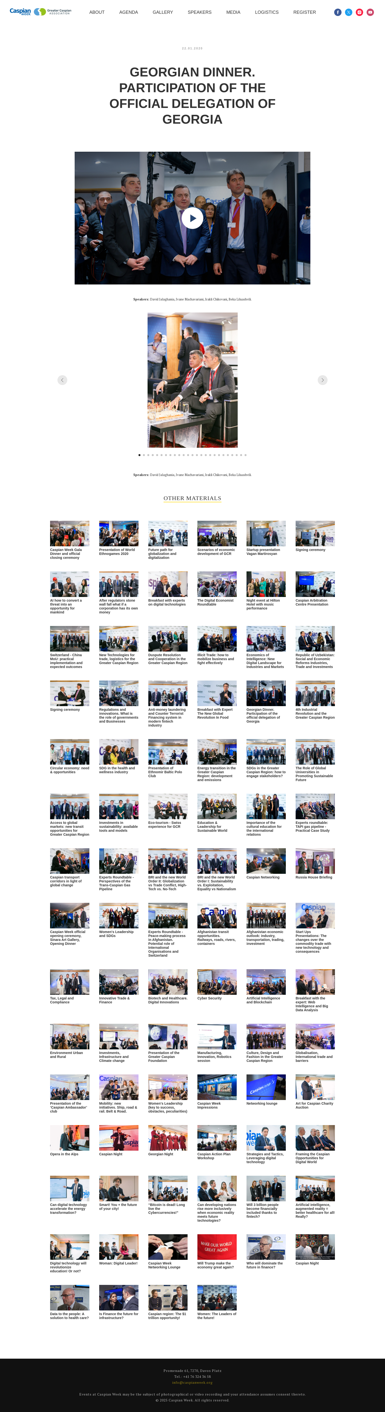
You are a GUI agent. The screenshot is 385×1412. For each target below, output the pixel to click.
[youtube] (370, 12)
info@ (177, 1382)
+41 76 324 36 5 (196, 1376)
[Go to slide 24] (241, 455)
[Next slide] (323, 380)
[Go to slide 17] (210, 455)
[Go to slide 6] (162, 455)
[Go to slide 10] (179, 455)
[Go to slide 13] (192, 455)
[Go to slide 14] (197, 455)
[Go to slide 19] (219, 455)
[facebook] (338, 12)
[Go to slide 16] (206, 455)
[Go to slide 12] (188, 455)
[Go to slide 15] (201, 455)
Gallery (163, 12)
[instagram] (359, 12)
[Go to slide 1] (139, 455)
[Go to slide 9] (175, 455)
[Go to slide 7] (166, 455)
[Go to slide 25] (246, 455)
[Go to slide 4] (153, 455)
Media (233, 12)
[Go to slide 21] (228, 455)
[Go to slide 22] (232, 455)
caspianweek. (194, 1382)
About (97, 12)
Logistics (267, 12)
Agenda (128, 12)
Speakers (200, 12)
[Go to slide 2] (144, 455)
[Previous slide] (62, 380)
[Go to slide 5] (157, 455)
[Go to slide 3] (148, 455)
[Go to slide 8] (170, 455)
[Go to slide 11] (184, 455)
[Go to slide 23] (237, 455)
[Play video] (192, 218)
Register (304, 12)
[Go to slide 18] (215, 455)
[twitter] (348, 12)
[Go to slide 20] (223, 455)
